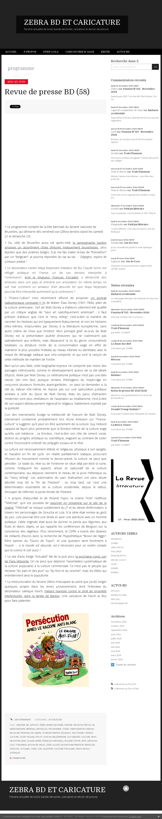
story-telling (27, 736)
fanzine (68, 725)
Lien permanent (20, 719)
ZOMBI (114, 543)
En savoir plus (135, 816)
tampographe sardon (82, 729)
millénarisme (59, 736)
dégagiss (66, 732)
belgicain (15, 732)
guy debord (73, 736)
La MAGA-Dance (121, 425)
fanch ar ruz (83, 748)
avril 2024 (115, 651)
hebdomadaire (17, 729)
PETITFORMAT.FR (119, 603)
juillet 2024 (116, 638)
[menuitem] (12, 52)
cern (49, 744)
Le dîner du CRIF (121, 343)
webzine (20, 725)
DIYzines (115, 590)
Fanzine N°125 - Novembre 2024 (130, 312)
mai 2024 (115, 647)
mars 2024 (116, 655)
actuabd (24, 748)
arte (83, 740)
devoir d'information (72, 744)
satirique (15, 752)
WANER (114, 568)
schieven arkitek (51, 732)
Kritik (105, 51)
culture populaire (64, 748)
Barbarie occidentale (123, 294)
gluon (56, 744)
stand (65, 729)
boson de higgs (36, 744)
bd (27, 725)
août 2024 (116, 634)
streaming (21, 744)
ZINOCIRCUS (117, 547)
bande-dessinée (55, 725)
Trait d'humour (133, 153)
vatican (47, 736)
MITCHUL (115, 599)
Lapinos (115, 261)
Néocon (115, 359)
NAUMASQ (116, 538)
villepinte (48, 748)
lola (12, 744)
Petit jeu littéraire (134, 208)
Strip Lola (50, 51)
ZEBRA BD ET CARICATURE (72, 22)
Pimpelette (117, 224)
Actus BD (123, 51)
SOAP (114, 564)
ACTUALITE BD (55, 719)
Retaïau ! (116, 375)
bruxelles (42, 729)
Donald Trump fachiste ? (125, 409)
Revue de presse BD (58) (47, 92)
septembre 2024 (119, 630)
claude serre (34, 740)
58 (93, 725)
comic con (36, 748)
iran (23, 740)
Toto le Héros (119, 171)
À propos (30, 51)
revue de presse (82, 725)
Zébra (114, 89)
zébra (42, 725)
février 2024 (117, 659)
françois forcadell (53, 740)
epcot (39, 736)
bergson (90, 744)
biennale (31, 729)
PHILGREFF (116, 551)
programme (55, 729)
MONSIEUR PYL (118, 555)
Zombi (115, 153)
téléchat (14, 748)
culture (85, 736)
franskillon (27, 732)
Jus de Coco (131, 243)
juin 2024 (115, 642)
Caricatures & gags (79, 51)
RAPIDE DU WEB (119, 595)
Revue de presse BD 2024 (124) (129, 390)
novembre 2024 (118, 621)
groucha (92, 740)
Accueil (11, 51)
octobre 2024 (117, 626)
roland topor (72, 740)
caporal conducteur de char (127, 110)
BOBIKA (115, 572)
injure (38, 732)
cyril (113, 131)
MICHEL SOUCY (118, 559)
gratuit (34, 725)
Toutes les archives (126, 664)
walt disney (78, 732)
